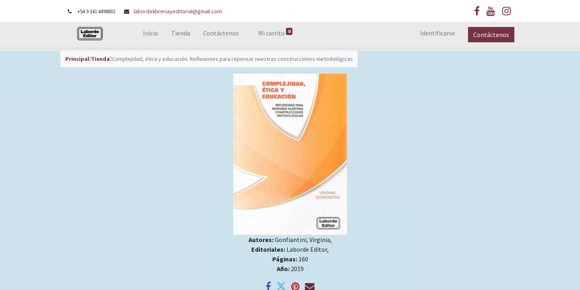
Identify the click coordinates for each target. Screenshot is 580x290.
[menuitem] (151, 35)
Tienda (100, 58)
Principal (77, 58)
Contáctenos (490, 35)
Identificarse (436, 33)
